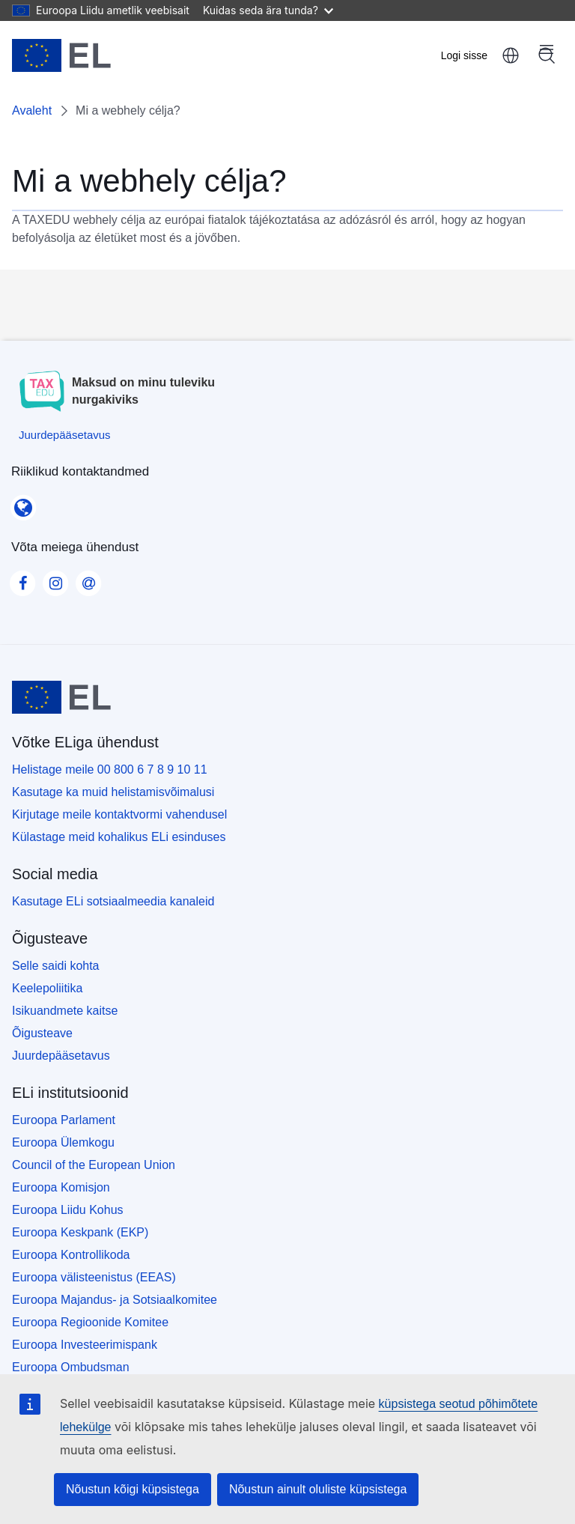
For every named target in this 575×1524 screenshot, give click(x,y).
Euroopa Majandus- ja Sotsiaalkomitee (114, 1299)
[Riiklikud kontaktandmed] (23, 502)
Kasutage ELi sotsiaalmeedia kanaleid (113, 901)
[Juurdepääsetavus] (65, 435)
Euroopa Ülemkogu (63, 1142)
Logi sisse (464, 55)
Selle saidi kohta (56, 965)
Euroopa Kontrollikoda (71, 1254)
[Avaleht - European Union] (61, 55)
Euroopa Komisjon (61, 1187)
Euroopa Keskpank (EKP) (80, 1232)
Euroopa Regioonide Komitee (90, 1322)
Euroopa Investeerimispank (84, 1344)
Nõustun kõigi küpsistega (132, 1489)
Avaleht (32, 110)
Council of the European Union (93, 1165)
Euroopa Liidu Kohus (68, 1209)
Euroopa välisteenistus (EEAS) (94, 1277)
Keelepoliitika (47, 988)
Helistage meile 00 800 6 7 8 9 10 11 (109, 769)
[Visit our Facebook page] (22, 579)
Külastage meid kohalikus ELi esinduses (119, 837)
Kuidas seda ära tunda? (268, 10)
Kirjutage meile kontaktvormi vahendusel (119, 814)
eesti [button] (511, 55)
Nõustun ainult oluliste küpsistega (318, 1489)
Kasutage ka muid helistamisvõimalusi (113, 792)
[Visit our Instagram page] (55, 579)
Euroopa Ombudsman (71, 1367)
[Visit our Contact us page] (88, 579)
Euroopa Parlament (63, 1120)
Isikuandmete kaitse (65, 1010)
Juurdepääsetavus (61, 1055)
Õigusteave (42, 1033)
